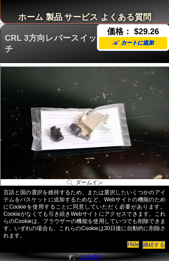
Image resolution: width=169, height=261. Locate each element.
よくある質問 (126, 17)
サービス (81, 17)
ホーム (30, 17)
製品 (54, 17)
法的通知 (91, 257)
